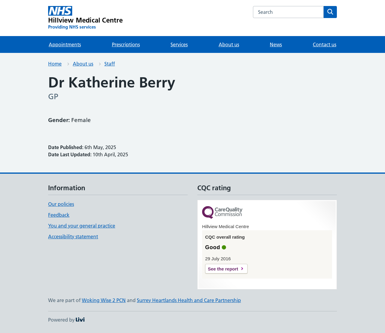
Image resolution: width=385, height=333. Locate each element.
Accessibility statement (73, 237)
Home (55, 64)
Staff (109, 64)
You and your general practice (81, 226)
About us (229, 44)
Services (179, 44)
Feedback (58, 215)
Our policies (61, 204)
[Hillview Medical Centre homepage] (85, 18)
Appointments (65, 44)
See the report (223, 268)
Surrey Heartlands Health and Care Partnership (189, 300)
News (276, 44)
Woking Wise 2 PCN (104, 300)
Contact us (324, 44)
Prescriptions (126, 44)
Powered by (66, 320)
